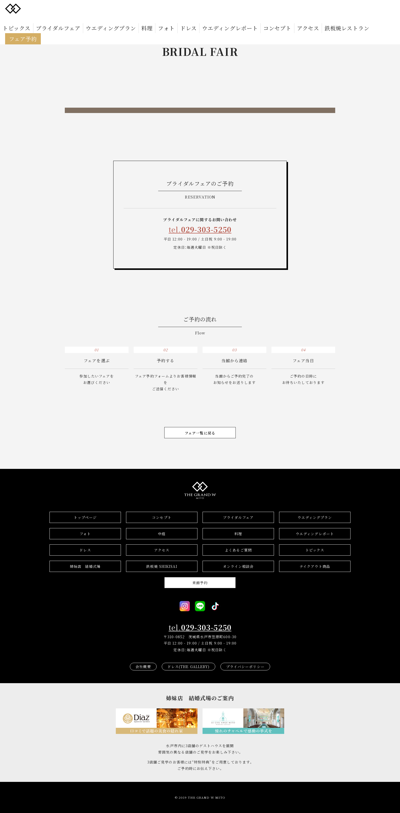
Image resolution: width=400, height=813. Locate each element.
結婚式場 (85, 566)
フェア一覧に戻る (200, 432)
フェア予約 (313, 8)
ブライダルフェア (68, 8)
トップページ (85, 517)
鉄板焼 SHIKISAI (161, 566)
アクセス (251, 8)
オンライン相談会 (238, 566)
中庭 (162, 533)
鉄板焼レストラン (280, 8)
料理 (132, 8)
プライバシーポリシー (245, 666)
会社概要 (143, 666)
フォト (147, 8)
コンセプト (229, 8)
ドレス (164, 8)
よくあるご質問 (238, 550)
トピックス (38, 8)
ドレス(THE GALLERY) (188, 666)
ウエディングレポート (195, 8)
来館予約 (200, 582)
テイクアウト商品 (314, 566)
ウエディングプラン (106, 8)
